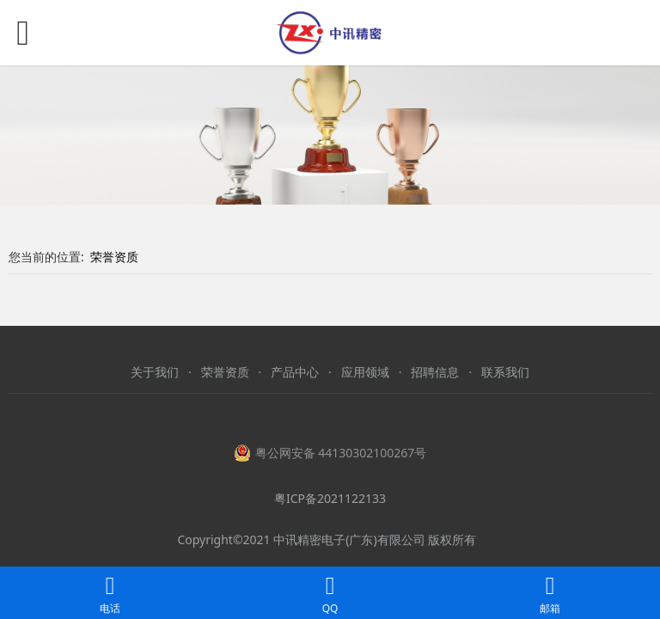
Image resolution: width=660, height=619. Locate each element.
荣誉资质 (114, 256)
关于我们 (155, 372)
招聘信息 (435, 372)
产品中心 (295, 372)
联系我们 (505, 372)
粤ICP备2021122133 (330, 498)
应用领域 (365, 372)
